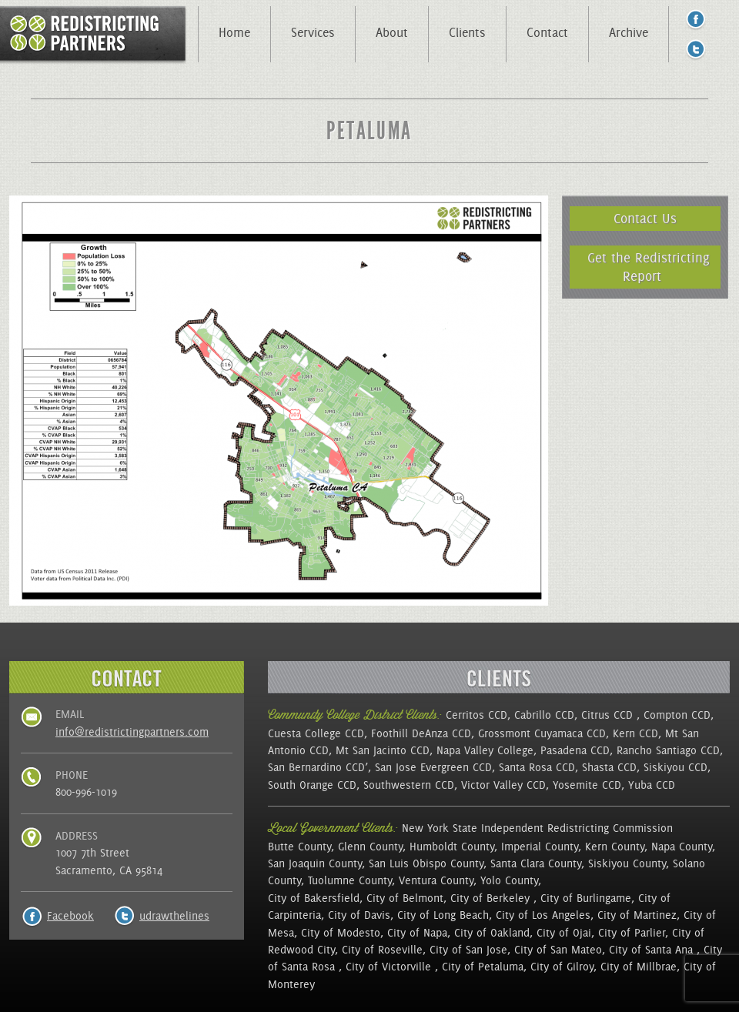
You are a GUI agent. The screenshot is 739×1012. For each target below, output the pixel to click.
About (392, 32)
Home (234, 32)
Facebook (70, 916)
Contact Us (645, 218)
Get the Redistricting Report (648, 266)
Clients (467, 32)
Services (313, 32)
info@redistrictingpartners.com (132, 732)
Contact (547, 32)
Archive (628, 32)
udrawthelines (174, 916)
